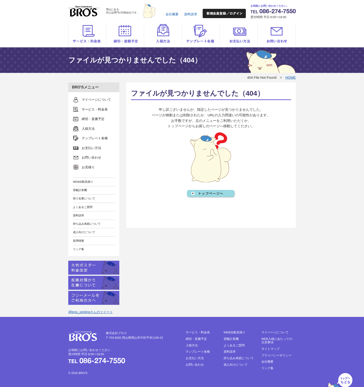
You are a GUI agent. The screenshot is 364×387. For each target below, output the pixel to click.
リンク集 (78, 248)
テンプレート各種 (201, 35)
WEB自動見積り (83, 181)
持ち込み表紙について (87, 223)
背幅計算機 (80, 190)
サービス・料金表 (87, 35)
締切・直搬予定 (125, 35)
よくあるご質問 (82, 206)
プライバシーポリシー (276, 355)
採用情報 (78, 240)
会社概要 (172, 14)
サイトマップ (270, 349)
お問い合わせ (276, 35)
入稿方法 (163, 35)
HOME (290, 77)
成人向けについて (84, 232)
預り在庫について (84, 198)
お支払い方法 (238, 35)
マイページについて (275, 332)
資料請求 (190, 14)
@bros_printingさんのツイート (90, 312)
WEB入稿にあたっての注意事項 (276, 340)
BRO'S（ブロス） (83, 11)
